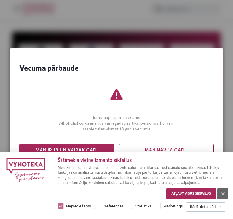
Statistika (143, 206)
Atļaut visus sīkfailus (191, 194)
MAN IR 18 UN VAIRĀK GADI (66, 149)
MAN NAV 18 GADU (166, 149)
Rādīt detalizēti (203, 206)
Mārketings (173, 206)
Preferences (113, 206)
